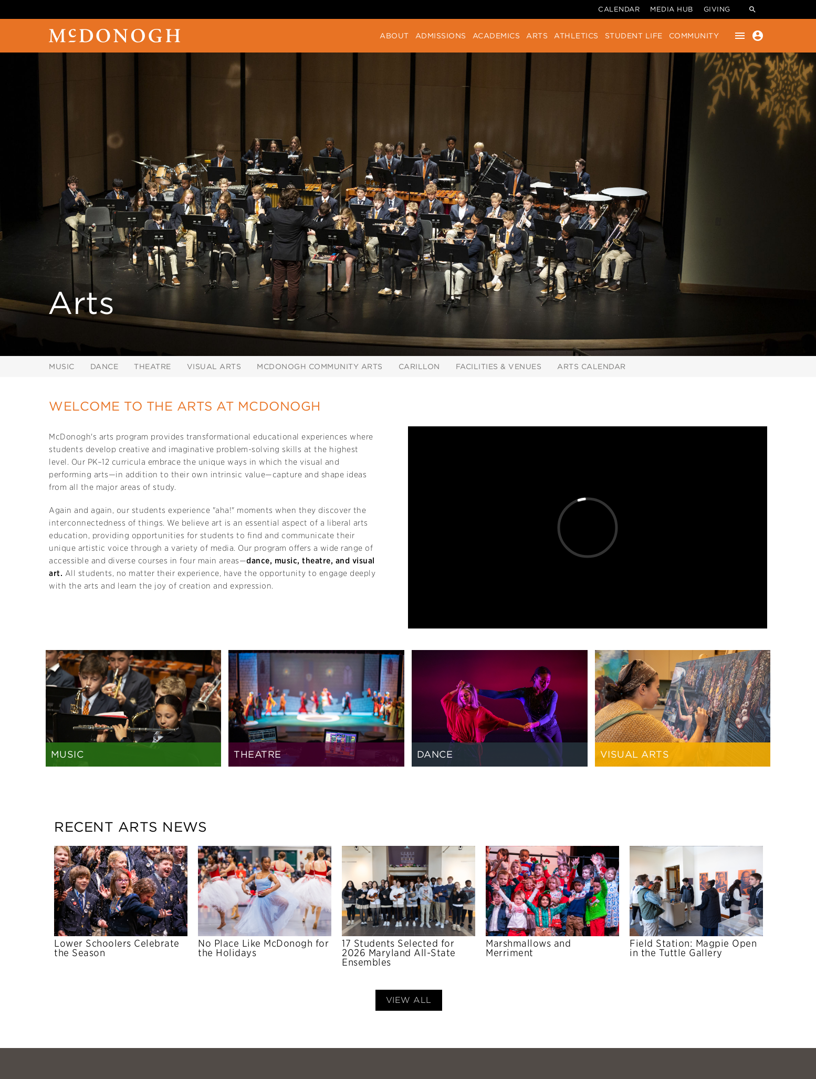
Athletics (576, 36)
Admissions (440, 36)
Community (694, 36)
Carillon (419, 366)
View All (409, 1000)
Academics (496, 36)
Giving (717, 9)
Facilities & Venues (499, 366)
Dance (104, 366)
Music (62, 366)
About (394, 36)
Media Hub (671, 9)
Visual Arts (214, 366)
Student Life (634, 36)
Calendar (619, 9)
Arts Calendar (591, 366)
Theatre (152, 366)
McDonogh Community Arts (320, 366)
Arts (537, 36)
